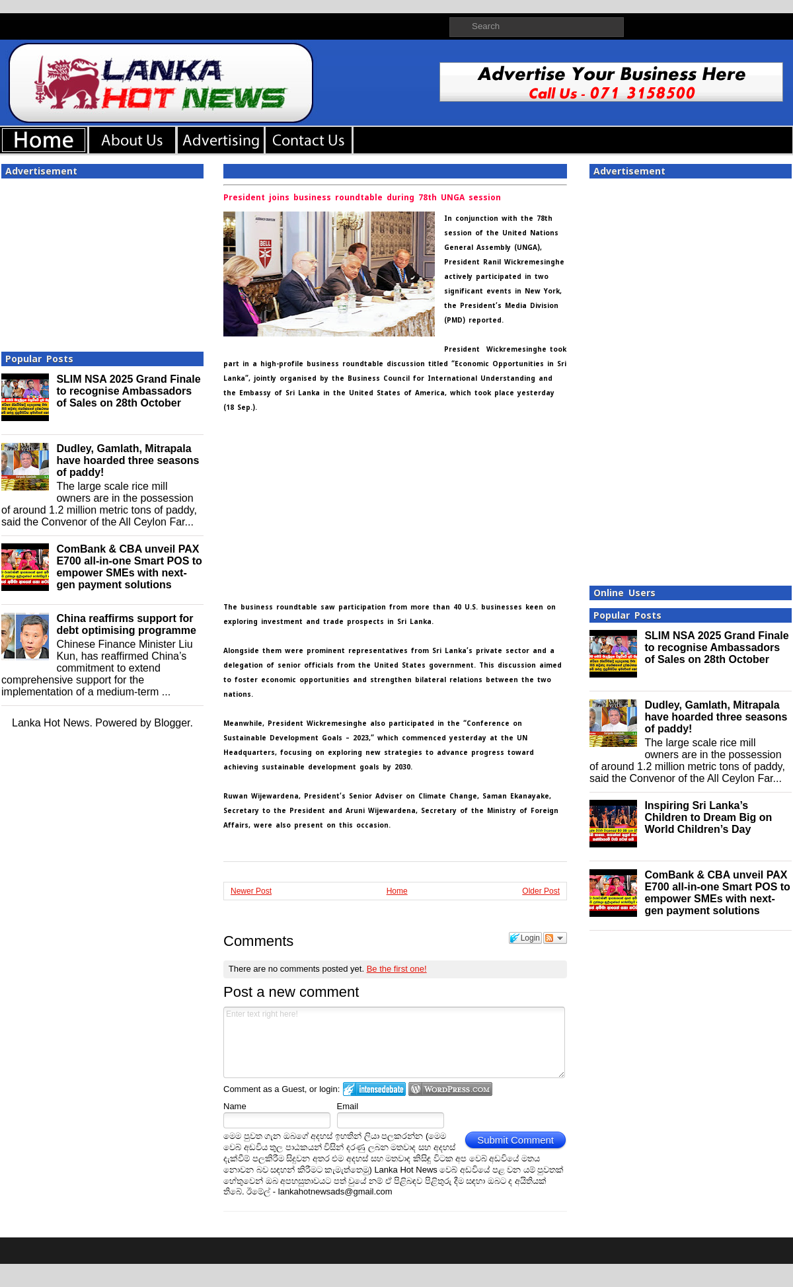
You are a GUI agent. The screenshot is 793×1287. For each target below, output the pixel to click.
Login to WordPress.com (450, 1089)
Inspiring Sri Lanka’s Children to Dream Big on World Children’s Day (708, 817)
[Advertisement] (102, 261)
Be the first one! (397, 969)
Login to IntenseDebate (374, 1089)
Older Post (541, 891)
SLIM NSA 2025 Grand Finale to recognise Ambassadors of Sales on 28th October (128, 391)
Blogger (172, 722)
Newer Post (251, 891)
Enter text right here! (394, 1042)
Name (234, 1106)
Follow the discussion (555, 938)
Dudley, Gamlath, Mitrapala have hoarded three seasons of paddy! (127, 460)
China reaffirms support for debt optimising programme (126, 624)
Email (348, 1106)
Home (397, 891)
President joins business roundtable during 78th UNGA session (362, 197)
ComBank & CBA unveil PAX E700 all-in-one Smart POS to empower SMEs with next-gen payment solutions (129, 566)
